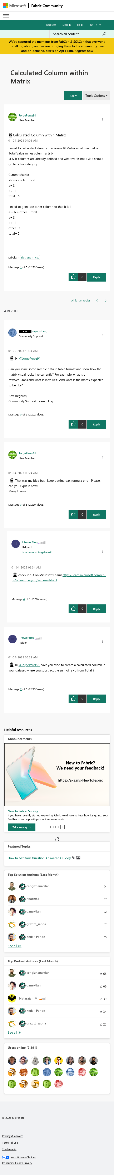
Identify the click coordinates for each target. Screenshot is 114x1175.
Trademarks (9, 1149)
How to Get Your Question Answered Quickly (40, 858)
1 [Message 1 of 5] (21, 267)
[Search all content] (79, 34)
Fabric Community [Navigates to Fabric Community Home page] (47, 5)
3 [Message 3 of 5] (21, 504)
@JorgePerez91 (29, 358)
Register (51, 24)
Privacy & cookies (12, 1136)
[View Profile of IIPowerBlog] (30, 542)
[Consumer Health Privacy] (57, 1163)
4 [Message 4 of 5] (24, 599)
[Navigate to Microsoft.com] (14, 5)
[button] (73, 95)
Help (80, 24)
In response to (37, 552)
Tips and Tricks (30, 257)
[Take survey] (21, 827)
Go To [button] (94, 25)
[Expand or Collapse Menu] (6, 15)
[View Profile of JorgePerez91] (27, 115)
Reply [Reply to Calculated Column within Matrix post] (96, 277)
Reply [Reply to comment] (96, 424)
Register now (84, 51)
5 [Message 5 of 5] (21, 414)
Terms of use (10, 1142)
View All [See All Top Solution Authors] (14, 945)
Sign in (67, 24)
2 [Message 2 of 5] (21, 689)
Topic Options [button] (95, 95)
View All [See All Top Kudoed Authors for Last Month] (14, 1032)
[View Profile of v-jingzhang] (39, 331)
